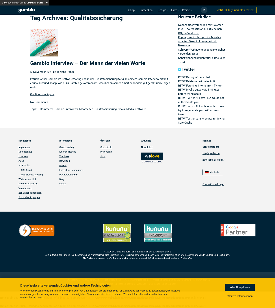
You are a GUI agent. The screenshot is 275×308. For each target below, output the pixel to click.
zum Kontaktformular (213, 159)
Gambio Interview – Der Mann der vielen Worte (87, 63)
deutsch (212, 172)
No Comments (39, 102)
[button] (132, 10)
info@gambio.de (211, 153)
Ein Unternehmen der (22, 2)
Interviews (72, 109)
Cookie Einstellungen (213, 184)
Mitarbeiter (85, 109)
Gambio (59, 109)
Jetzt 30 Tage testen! (235, 10)
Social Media (126, 109)
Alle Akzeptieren (240, 287)
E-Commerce (45, 109)
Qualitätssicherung (105, 109)
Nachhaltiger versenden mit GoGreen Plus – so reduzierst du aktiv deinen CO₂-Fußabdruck (200, 29)
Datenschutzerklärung (31, 297)
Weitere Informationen (239, 296)
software (140, 109)
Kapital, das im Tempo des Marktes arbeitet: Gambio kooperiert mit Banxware (199, 41)
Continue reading (42, 94)
